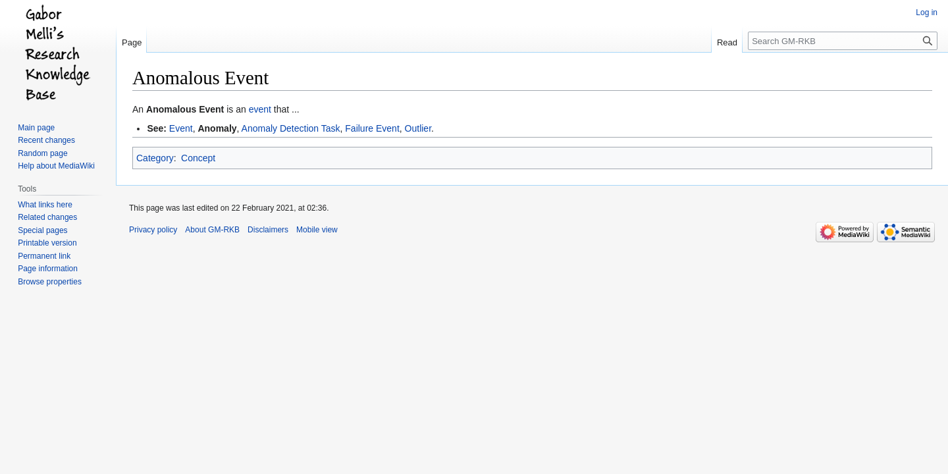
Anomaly (217, 128)
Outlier (418, 128)
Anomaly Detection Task (291, 128)
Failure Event (372, 128)
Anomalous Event (185, 109)
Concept (198, 158)
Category (155, 158)
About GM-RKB (212, 229)
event (260, 109)
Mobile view (317, 229)
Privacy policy (153, 229)
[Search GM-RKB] (842, 41)
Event (181, 128)
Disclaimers (268, 229)
